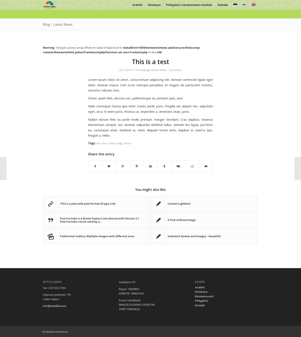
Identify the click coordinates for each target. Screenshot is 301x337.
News (163, 70)
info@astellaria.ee (54, 306)
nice (104, 143)
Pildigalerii (201, 301)
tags (120, 143)
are (98, 143)
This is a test (150, 61)
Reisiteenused (204, 296)
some (112, 143)
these (127, 143)
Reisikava (201, 292)
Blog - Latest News (58, 24)
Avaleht (200, 287)
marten (177, 70)
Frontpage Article (148, 70)
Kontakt (200, 305)
